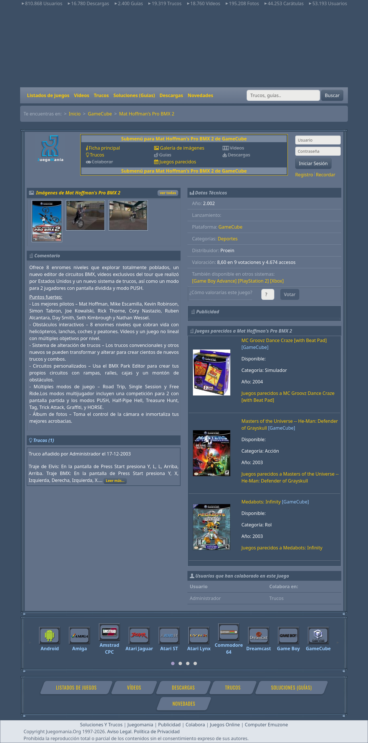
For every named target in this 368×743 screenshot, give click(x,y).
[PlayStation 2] (253, 281)
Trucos (101, 95)
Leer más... (115, 480)
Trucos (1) (43, 440)
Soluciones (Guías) (134, 95)
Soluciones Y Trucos (101, 724)
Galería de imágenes (182, 148)
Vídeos (81, 95)
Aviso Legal (119, 731)
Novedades (200, 95)
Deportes (227, 239)
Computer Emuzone (266, 724)
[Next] (338, 640)
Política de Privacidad (157, 731)
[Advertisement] (184, 47)
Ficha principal (104, 148)
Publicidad (169, 724)
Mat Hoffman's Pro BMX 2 (146, 114)
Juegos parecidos (177, 162)
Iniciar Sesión (313, 163)
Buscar (332, 95)
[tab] (173, 663)
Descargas (171, 95)
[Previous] (30, 640)
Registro (304, 174)
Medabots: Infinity (261, 502)
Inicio (75, 114)
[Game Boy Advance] (214, 281)
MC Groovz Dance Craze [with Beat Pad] (284, 340)
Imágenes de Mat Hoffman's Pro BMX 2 (78, 193)
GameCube (100, 114)
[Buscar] (283, 95)
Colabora (195, 724)
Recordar (325, 174)
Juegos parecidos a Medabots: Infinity (282, 548)
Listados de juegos (48, 95)
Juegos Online (225, 724)
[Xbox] (277, 281)
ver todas (168, 192)
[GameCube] (255, 347)
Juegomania (140, 724)
